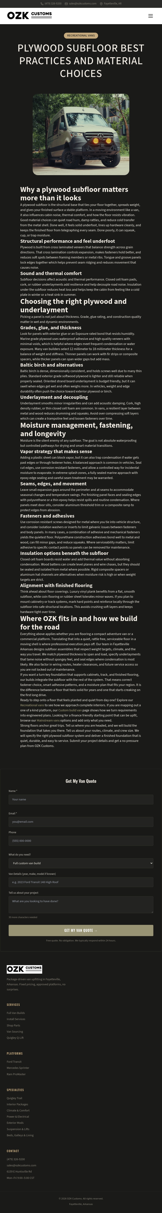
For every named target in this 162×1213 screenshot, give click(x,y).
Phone (12, 832)
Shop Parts (13, 1025)
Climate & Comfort (18, 1110)
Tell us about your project (23, 893)
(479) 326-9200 (50, 4)
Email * (13, 813)
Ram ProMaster (16, 1074)
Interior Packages (17, 1104)
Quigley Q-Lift (15, 1038)
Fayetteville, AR (111, 4)
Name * (13, 791)
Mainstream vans (48, 720)
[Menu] (150, 16)
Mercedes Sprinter (18, 1068)
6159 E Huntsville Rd (19, 1172)
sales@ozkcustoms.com (80, 4)
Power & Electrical (18, 1117)
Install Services (16, 1019)
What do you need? (20, 855)
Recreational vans (32, 705)
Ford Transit (14, 1062)
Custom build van (70, 710)
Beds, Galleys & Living (20, 1135)
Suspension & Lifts (18, 1129)
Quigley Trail (14, 1098)
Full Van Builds (16, 1013)
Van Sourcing (15, 1032)
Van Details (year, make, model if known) (32, 874)
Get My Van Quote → (81, 930)
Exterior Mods (15, 1123)
